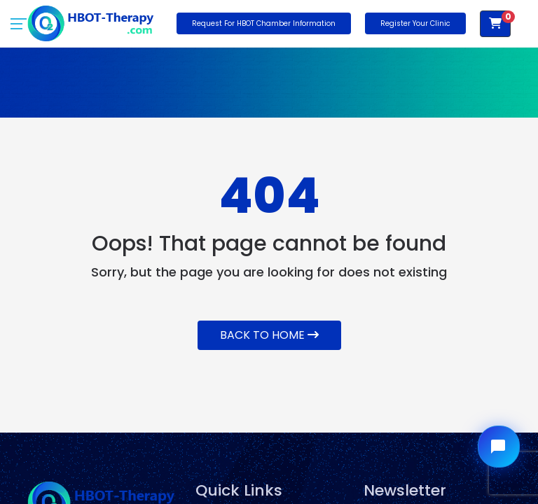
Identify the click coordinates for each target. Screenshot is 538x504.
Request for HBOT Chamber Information (264, 23)
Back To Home (269, 335)
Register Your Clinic (415, 23)
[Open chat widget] (499, 447)
